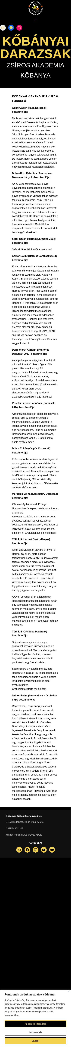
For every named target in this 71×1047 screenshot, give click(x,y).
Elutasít (35, 1041)
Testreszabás (35, 1032)
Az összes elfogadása (35, 1024)
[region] (35, 1018)
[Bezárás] (69, 991)
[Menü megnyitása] (35, 20)
